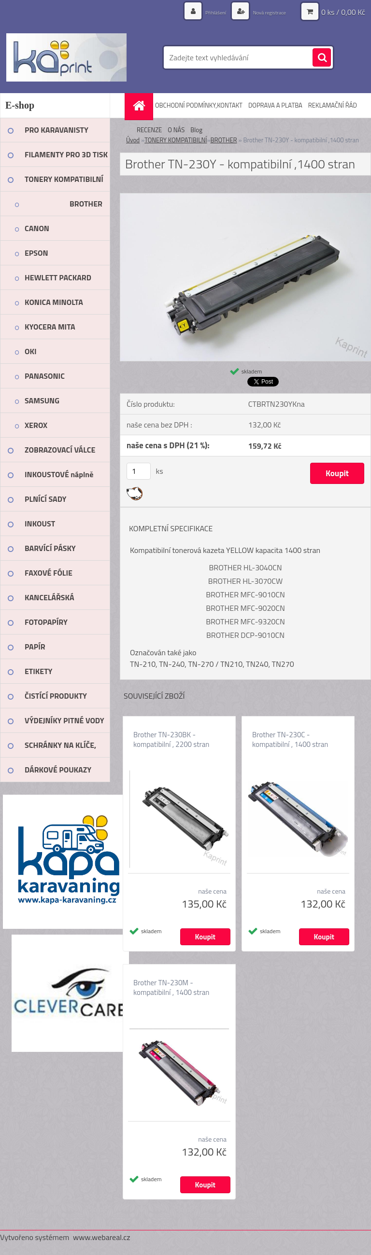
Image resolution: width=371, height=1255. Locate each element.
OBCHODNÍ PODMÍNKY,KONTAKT (199, 105)
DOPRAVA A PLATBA (275, 105)
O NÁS (176, 130)
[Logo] (66, 57)
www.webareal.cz (101, 1237)
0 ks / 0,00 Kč (343, 12)
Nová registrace (263, 12)
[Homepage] (140, 105)
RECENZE (149, 130)
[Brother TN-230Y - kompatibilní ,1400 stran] (245, 197)
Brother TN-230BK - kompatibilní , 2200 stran (171, 739)
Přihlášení (200, 12)
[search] (321, 58)
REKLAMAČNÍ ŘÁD (332, 105)
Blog (196, 130)
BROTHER (223, 140)
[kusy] (139, 471)
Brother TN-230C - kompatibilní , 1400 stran (290, 739)
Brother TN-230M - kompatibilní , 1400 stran (171, 987)
